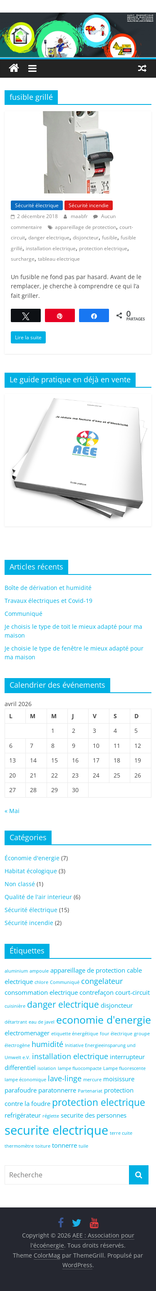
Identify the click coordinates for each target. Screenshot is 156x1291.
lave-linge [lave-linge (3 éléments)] (65, 1078)
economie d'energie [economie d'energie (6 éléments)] (103, 1020)
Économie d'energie (32, 858)
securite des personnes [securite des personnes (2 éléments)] (93, 1115)
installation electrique (51, 248)
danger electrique (48, 237)
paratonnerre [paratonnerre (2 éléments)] (57, 1090)
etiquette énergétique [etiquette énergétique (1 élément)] (74, 1034)
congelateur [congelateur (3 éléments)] (102, 981)
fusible (109, 237)
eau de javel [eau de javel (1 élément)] (41, 1022)
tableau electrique (59, 258)
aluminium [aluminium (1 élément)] (16, 971)
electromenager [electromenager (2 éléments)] (27, 1033)
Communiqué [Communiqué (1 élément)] (64, 982)
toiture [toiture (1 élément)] (42, 1146)
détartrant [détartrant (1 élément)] (16, 1022)
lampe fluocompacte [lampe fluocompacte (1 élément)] (80, 1068)
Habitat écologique (31, 871)
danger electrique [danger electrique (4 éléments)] (63, 1004)
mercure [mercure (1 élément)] (92, 1080)
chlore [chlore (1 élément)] (41, 982)
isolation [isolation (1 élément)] (46, 1068)
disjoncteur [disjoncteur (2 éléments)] (117, 1005)
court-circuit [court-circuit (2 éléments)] (132, 992)
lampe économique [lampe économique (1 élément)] (25, 1080)
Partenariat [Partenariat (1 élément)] (90, 1091)
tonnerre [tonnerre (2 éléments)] (64, 1145)
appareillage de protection (85, 227)
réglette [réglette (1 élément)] (50, 1116)
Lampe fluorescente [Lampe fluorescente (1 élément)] (124, 1068)
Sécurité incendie (89, 205)
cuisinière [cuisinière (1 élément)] (15, 1006)
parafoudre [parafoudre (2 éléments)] (21, 1090)
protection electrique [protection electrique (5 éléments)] (98, 1102)
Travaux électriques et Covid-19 (48, 601)
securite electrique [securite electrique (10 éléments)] (56, 1130)
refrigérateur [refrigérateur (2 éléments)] (23, 1115)
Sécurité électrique (37, 205)
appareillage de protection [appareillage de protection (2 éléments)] (87, 970)
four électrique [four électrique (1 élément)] (116, 1034)
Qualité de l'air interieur (38, 897)
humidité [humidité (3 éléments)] (47, 1044)
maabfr (80, 216)
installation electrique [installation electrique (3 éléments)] (70, 1056)
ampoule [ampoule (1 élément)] (39, 971)
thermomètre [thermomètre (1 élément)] (19, 1146)
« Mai (12, 811)
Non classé (20, 884)
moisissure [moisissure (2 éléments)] (118, 1079)
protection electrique (103, 248)
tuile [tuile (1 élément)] (83, 1146)
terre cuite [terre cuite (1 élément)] (121, 1133)
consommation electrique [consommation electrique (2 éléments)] (41, 992)
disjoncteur (86, 237)
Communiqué (23, 614)
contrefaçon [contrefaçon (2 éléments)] (96, 992)
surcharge (23, 258)
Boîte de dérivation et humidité (48, 588)
